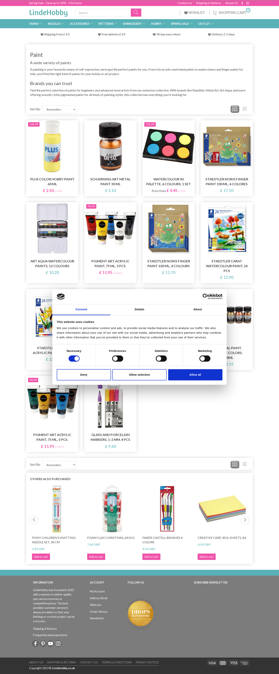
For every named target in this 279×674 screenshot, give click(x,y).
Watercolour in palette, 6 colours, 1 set (168, 181)
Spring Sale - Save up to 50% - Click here (55, 3)
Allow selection (139, 374)
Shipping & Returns (208, 3)
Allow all (195, 374)
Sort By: (35, 109)
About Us (231, 3)
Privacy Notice (147, 662)
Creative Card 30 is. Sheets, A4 (222, 537)
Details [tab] (139, 309)
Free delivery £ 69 (113, 34)
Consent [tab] (81, 309)
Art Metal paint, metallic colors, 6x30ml (227, 353)
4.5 (67, 34)
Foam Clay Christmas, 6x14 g (111, 537)
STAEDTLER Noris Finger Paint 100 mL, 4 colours (168, 263)
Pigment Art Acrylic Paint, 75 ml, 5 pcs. (110, 263)
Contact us (185, 3)
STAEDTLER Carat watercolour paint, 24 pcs (227, 266)
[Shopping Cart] (231, 12)
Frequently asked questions (50, 635)
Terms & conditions (117, 662)
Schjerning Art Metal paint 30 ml (110, 181)
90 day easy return (168, 34)
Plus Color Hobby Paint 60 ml (52, 181)
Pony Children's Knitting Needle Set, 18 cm (54, 540)
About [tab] (197, 309)
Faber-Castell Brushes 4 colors (162, 540)
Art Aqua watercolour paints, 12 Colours (52, 263)
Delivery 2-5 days (223, 34)
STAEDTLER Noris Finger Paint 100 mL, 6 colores (226, 181)
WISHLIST (195, 12)
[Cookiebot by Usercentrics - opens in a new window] (205, 296)
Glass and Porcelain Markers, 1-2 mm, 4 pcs (110, 437)
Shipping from (53, 34)
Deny (83, 374)
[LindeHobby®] (48, 12)
